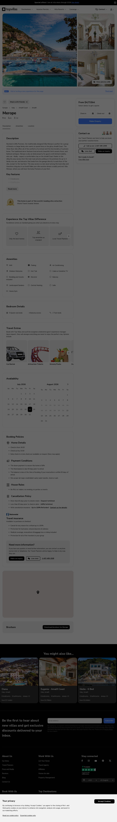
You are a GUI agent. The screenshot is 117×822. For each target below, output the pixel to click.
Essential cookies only (28, 815)
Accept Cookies (104, 801)
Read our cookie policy (10, 815)
